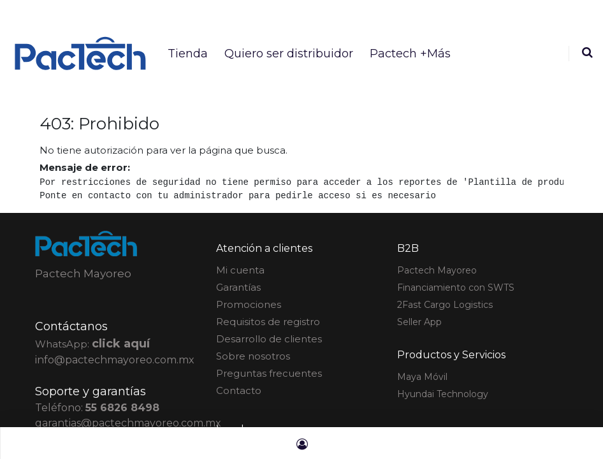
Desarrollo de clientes (269, 339)
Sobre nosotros (253, 356)
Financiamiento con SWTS (455, 287)
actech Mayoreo (437, 270)
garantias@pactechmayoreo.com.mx (128, 423)
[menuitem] (188, 53)
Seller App (419, 322)
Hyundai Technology (442, 394)
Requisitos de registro (268, 322)
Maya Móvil (422, 376)
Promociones (248, 304)
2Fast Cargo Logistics (445, 304)
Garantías (238, 287)
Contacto (238, 390)
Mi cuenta (240, 270)
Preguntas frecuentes (269, 373)
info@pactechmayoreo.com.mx (114, 360)
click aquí (121, 344)
